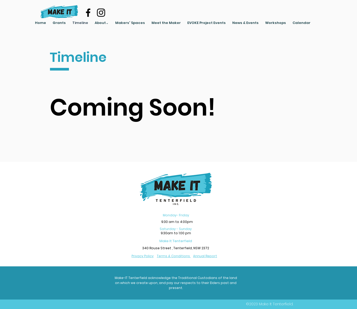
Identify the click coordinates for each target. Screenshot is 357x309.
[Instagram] (101, 12)
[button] (102, 23)
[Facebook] (88, 12)
